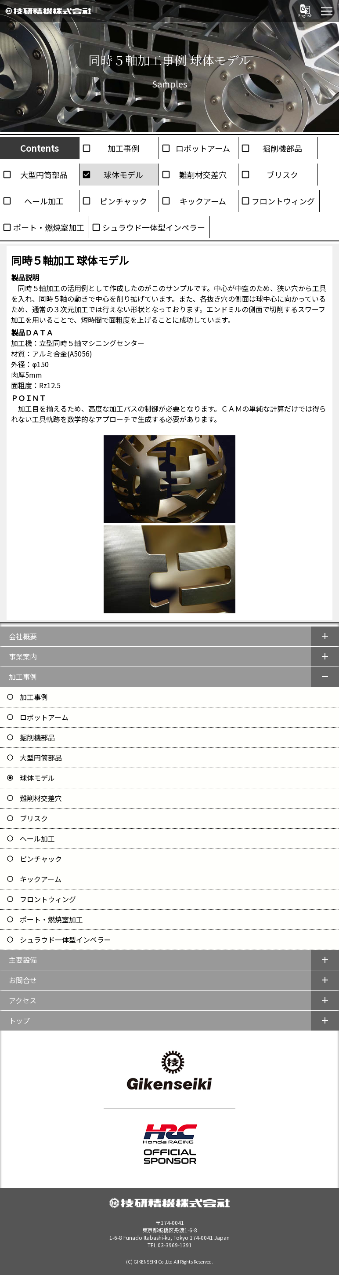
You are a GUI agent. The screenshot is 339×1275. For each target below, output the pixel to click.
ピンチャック (123, 201)
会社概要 (23, 636)
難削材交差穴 (203, 174)
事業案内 (23, 656)
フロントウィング (283, 201)
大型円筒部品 (44, 174)
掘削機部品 (282, 148)
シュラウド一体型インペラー (153, 227)
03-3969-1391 (175, 1245)
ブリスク (282, 174)
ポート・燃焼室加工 (48, 227)
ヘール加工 (44, 201)
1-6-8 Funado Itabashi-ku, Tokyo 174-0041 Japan (169, 1233)
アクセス (22, 1000)
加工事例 (123, 148)
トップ (19, 1020)
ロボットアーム (203, 148)
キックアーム (203, 201)
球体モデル (123, 174)
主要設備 (23, 959)
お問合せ (23, 980)
